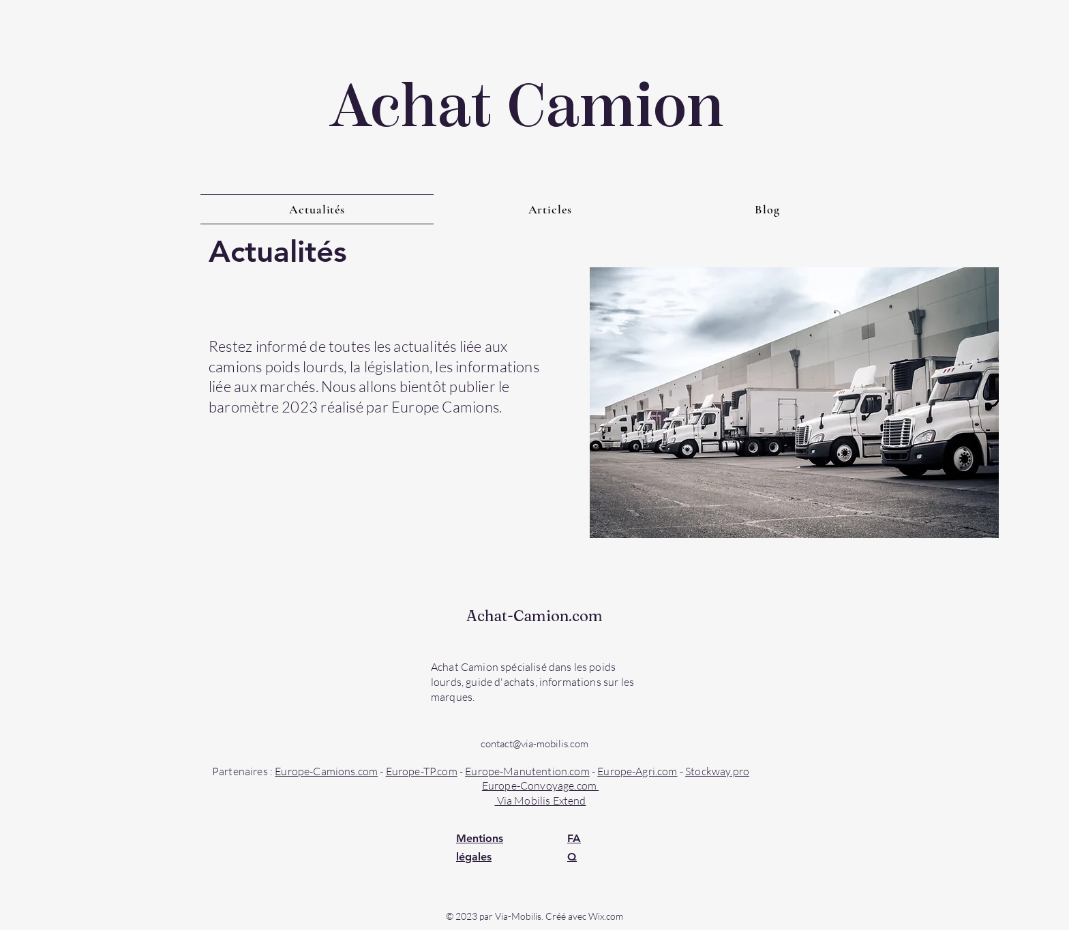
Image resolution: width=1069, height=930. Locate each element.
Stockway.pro (717, 771)
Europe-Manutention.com (527, 771)
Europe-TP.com (421, 771)
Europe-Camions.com (326, 771)
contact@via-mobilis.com (534, 743)
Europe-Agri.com (637, 771)
